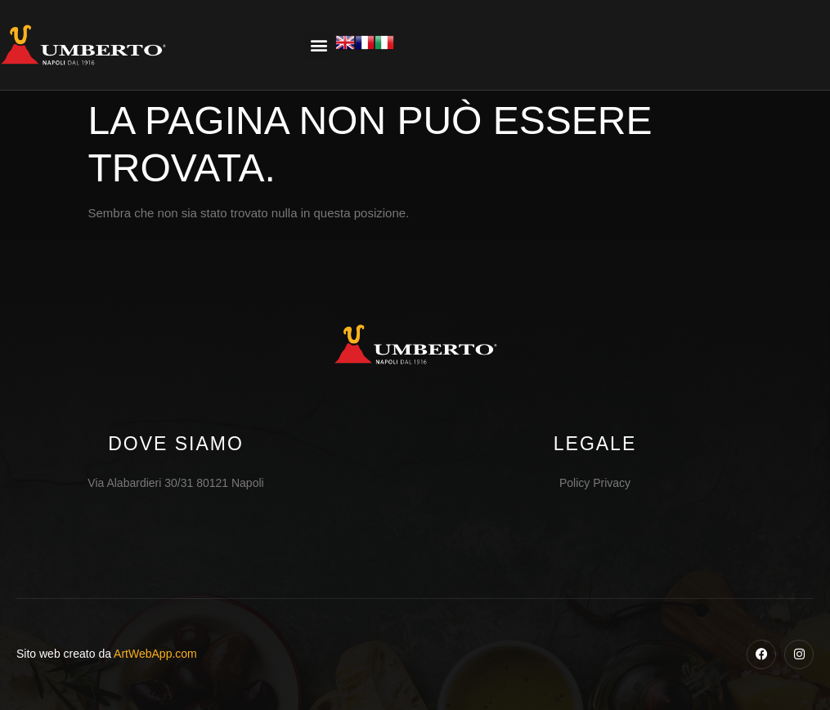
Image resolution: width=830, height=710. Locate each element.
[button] (318, 45)
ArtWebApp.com (155, 653)
